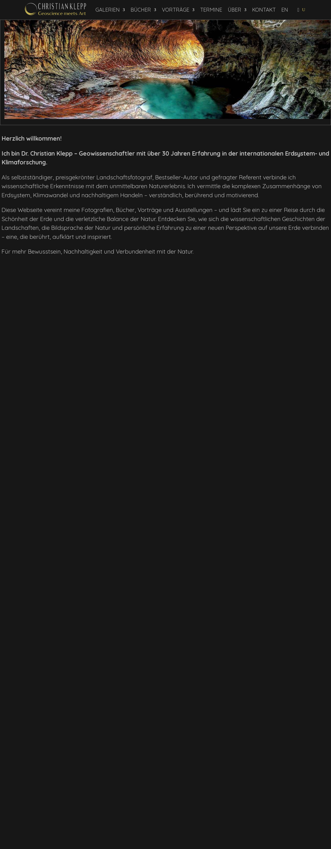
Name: (14, 807)
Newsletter (50, 815)
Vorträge (175, 9)
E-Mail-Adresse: (22, 799)
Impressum (279, 790)
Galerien (107, 9)
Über (234, 9)
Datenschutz (305, 790)
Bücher (141, 9)
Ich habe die (23, 821)
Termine (211, 9)
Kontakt (264, 9)
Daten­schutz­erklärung (61, 821)
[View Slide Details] (167, 69)
